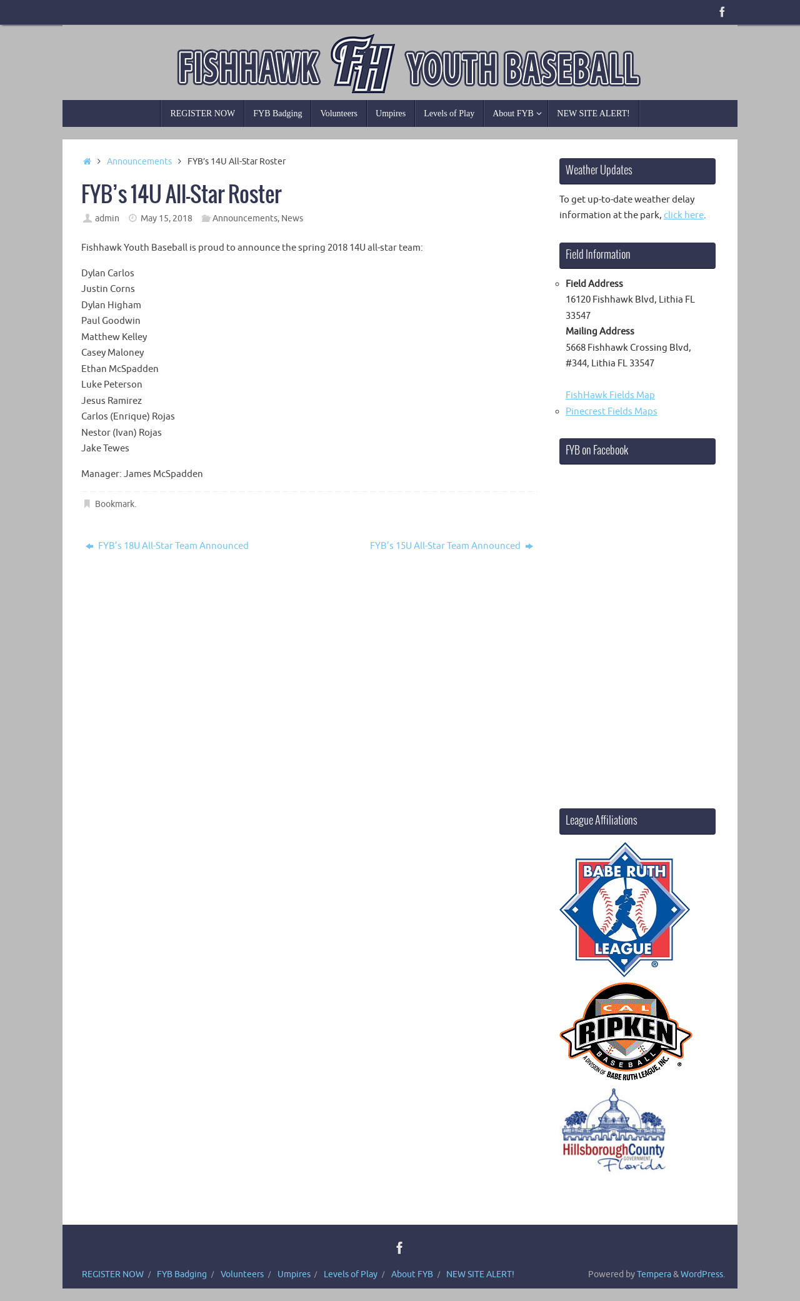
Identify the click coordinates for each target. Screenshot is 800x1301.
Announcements (139, 161)
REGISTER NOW (113, 1274)
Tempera (654, 1274)
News (292, 218)
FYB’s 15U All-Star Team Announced (451, 546)
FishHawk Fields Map (610, 395)
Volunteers (242, 1274)
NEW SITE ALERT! (480, 1274)
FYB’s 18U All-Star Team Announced (167, 546)
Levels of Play (351, 1274)
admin (107, 218)
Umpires (294, 1274)
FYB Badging (182, 1274)
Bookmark (114, 504)
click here (684, 215)
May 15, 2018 (166, 218)
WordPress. (703, 1274)
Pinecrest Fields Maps (612, 412)
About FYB (412, 1274)
